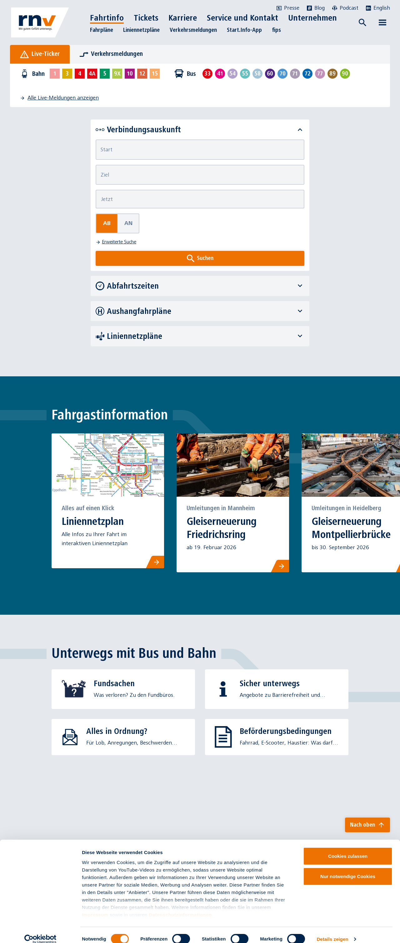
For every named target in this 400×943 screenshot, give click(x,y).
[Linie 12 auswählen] (142, 74)
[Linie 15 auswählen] (155, 74)
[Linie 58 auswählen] (257, 74)
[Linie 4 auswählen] (80, 74)
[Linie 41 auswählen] (220, 74)
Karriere (182, 18)
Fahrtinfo (107, 18)
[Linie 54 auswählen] (233, 74)
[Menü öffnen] (382, 22)
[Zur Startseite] (40, 22)
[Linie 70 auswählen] (283, 74)
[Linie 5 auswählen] (105, 74)
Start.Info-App (244, 30)
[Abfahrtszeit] (200, 199)
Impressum (95, 906)
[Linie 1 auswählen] (55, 74)
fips (276, 30)
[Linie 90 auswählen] (345, 74)
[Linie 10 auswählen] (130, 74)
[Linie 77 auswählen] (320, 74)
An (128, 223)
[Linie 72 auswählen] (307, 74)
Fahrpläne (101, 30)
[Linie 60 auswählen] (270, 74)
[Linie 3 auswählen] (67, 74)
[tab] (40, 54)
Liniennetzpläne (141, 30)
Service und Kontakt (242, 18)
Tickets (146, 18)
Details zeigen (332, 930)
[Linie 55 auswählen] (245, 74)
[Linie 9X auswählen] (117, 74)
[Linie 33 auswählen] (207, 74)
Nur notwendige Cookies (347, 868)
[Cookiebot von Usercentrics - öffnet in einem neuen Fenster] (40, 931)
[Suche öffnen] (362, 22)
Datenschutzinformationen (180, 906)
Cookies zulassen (348, 847)
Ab (107, 223)
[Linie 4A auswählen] (92, 74)
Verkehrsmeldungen (193, 30)
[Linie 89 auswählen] (333, 74)
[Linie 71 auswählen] (295, 74)
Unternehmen (312, 18)
